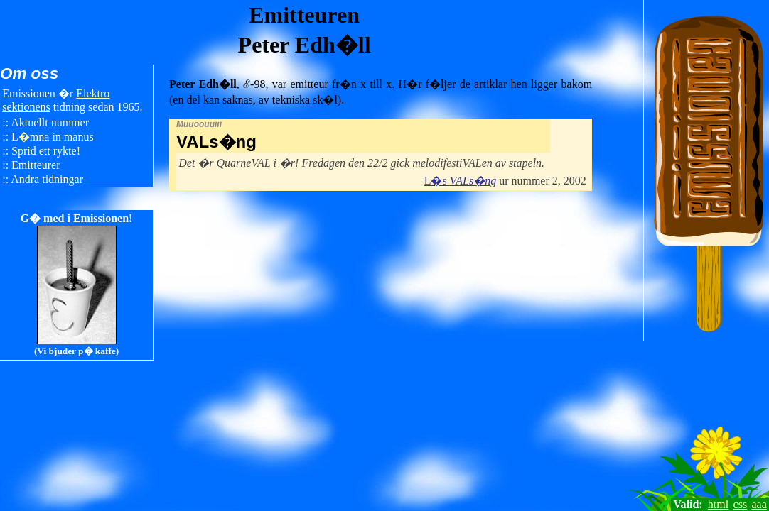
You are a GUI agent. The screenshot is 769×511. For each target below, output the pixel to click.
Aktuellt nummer (50, 122)
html (718, 504)
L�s (460, 181)
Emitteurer (35, 165)
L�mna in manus (52, 137)
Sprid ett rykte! (45, 151)
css (740, 504)
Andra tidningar (47, 179)
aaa (759, 504)
